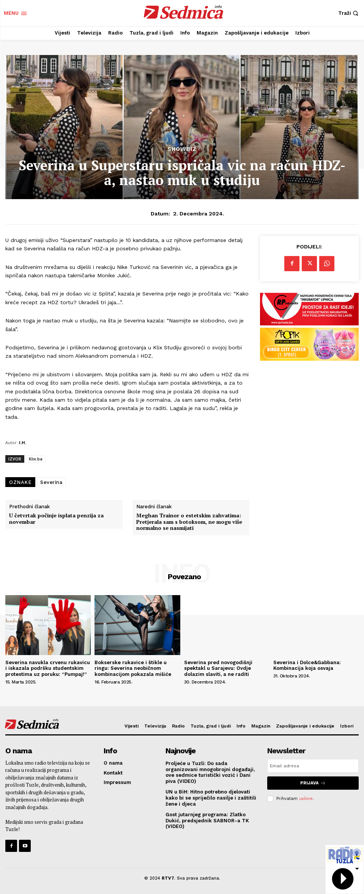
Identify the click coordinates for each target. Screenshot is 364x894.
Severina (51, 482)
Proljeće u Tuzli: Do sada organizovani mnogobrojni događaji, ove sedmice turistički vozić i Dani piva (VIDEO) (210, 772)
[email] (313, 766)
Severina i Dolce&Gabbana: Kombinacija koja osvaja (307, 665)
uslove (306, 798)
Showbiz (182, 149)
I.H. (22, 442)
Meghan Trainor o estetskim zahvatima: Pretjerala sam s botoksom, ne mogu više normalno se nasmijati (189, 521)
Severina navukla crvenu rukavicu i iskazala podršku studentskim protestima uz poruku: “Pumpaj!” (47, 668)
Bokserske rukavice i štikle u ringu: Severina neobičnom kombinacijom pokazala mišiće (133, 668)
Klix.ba (36, 459)
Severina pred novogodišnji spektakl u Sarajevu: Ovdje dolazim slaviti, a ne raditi (218, 668)
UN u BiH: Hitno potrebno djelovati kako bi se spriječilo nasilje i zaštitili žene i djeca (210, 797)
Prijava (313, 783)
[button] (349, 13)
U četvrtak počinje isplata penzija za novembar (56, 518)
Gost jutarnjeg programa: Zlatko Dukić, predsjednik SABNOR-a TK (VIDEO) (207, 820)
